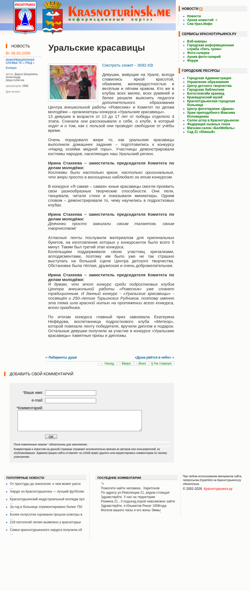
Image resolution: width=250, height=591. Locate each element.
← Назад (107, 363)
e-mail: (37, 400)
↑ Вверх (125, 363)
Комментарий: (29, 408)
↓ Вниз (141, 363)
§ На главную (162, 363)
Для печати (13, 91)
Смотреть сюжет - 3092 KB (127, 65)
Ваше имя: (33, 392)
